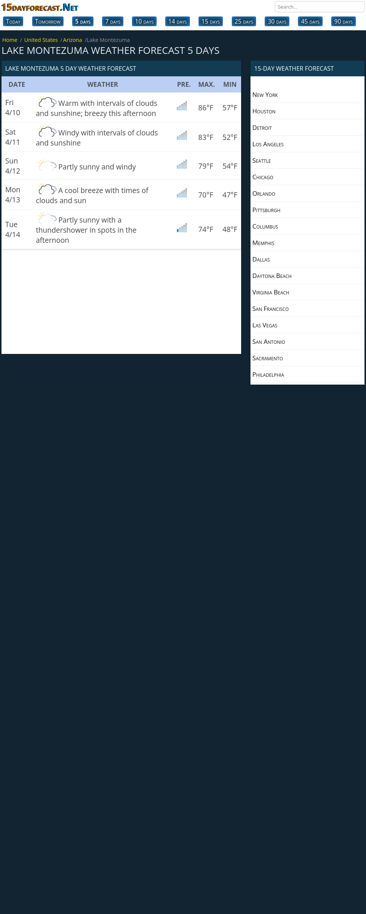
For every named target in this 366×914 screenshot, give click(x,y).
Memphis (263, 242)
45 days (310, 21)
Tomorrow (48, 21)
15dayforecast (40, 6)
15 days (211, 21)
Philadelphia (268, 374)
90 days (343, 21)
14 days (177, 21)
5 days (82, 21)
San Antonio (268, 341)
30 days (277, 21)
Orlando (263, 193)
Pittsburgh (266, 209)
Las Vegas (264, 325)
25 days (244, 21)
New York (265, 94)
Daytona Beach (272, 275)
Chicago (262, 176)
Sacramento (267, 358)
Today (13, 21)
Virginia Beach (270, 292)
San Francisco (270, 308)
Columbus (265, 226)
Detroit (262, 127)
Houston (264, 111)
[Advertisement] (121, 301)
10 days (144, 21)
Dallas (261, 259)
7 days (112, 21)
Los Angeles (268, 144)
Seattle (261, 160)
